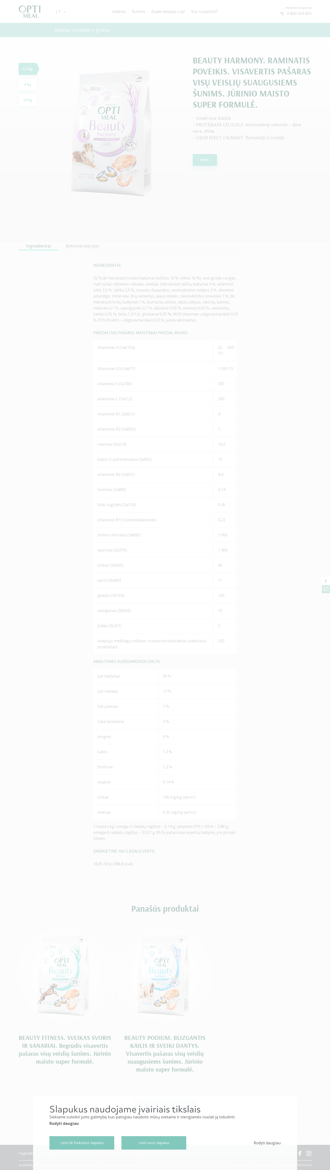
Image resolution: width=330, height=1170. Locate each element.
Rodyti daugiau (64, 1123)
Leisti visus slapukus (153, 1142)
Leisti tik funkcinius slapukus (82, 1142)
